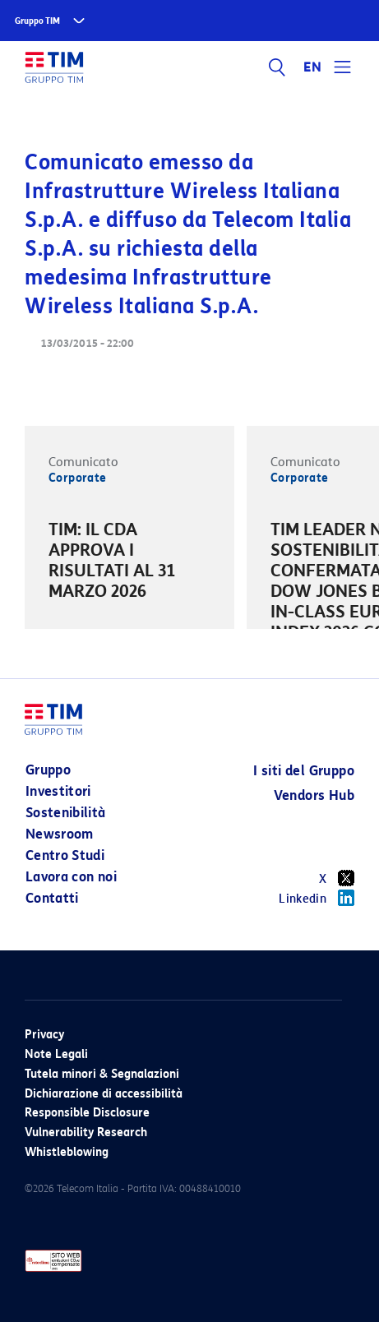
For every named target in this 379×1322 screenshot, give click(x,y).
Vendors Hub (314, 795)
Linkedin (316, 898)
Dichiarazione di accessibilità (104, 1094)
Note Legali (56, 1054)
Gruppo (48, 770)
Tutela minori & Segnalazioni (102, 1074)
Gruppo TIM (37, 21)
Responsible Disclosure (87, 1113)
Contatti (52, 898)
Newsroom (59, 834)
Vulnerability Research (86, 1132)
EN (312, 67)
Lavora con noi (71, 877)
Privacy (44, 1035)
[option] (129, 563)
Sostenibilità (65, 812)
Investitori (58, 791)
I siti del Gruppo (303, 771)
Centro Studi (64, 855)
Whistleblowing (67, 1152)
